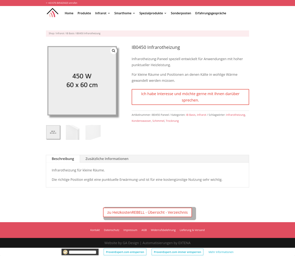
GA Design (131, 243)
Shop (51, 33)
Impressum (130, 230)
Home (69, 13)
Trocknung (172, 121)
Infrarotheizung (235, 115)
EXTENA (184, 243)
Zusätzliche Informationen (107, 158)
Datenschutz (111, 230)
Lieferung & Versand (192, 230)
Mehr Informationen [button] (221, 252)
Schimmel (158, 121)
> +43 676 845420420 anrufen (61, 3)
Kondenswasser (141, 121)
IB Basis (70, 33)
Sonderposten (181, 13)
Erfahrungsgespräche (210, 13)
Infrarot (100, 13)
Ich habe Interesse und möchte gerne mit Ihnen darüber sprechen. (190, 97)
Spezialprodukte (151, 13)
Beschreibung (63, 158)
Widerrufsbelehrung (163, 230)
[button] (113, 50)
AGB (144, 230)
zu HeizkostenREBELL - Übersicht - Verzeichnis (147, 212)
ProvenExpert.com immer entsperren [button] (177, 252)
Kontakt (95, 230)
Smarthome (123, 13)
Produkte (84, 13)
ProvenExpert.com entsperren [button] (125, 252)
